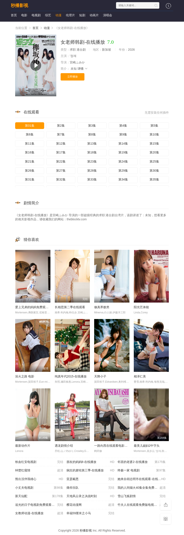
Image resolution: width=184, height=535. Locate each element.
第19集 (123, 152)
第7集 (61, 134)
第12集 (61, 143)
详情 (82, 68)
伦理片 (70, 15)
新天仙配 (39, 496)
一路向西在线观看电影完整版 (114, 445)
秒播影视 (19, 5)
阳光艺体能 (141, 307)
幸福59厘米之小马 (90, 513)
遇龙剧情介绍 (64, 445)
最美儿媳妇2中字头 (147, 445)
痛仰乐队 (90, 488)
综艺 (48, 15)
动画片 (94, 15)
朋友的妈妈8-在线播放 (90, 462)
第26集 (29, 170)
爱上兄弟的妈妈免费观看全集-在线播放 (41, 307)
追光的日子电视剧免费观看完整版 (39, 505)
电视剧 (36, 15)
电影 (24, 15)
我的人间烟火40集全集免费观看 (142, 488)
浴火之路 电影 (24, 376)
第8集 (92, 134)
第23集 (92, 161)
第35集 (154, 179)
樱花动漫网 (90, 505)
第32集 (61, 179)
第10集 (154, 134)
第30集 (154, 170)
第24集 (123, 161)
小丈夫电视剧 (39, 488)
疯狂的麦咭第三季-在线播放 (90, 470)
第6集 (30, 134)
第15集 (154, 143)
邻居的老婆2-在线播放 (142, 462)
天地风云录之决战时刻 (90, 496)
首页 (14, 15)
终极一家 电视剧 (142, 470)
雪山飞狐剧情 (142, 496)
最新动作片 (22, 445)
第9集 (123, 134)
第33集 (92, 179)
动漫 (58, 15)
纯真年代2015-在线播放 (71, 376)
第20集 (154, 152)
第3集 (92, 125)
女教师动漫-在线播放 (39, 513)
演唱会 (107, 15)
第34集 (123, 179)
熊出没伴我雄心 (39, 479)
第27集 (61, 170)
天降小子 (100, 376)
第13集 (92, 143)
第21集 (29, 161)
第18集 (92, 152)
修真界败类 (101, 307)
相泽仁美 (140, 376)
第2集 (61, 125)
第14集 (123, 143)
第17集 (61, 152)
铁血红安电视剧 (39, 462)
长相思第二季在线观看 (70, 307)
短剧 (82, 15)
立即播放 (72, 76)
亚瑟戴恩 (90, 479)
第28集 (92, 170)
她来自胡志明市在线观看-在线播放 (142, 479)
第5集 (154, 125)
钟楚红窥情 (39, 470)
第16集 (29, 152)
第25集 (154, 161)
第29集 (123, 170)
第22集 (61, 161)
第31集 (29, 179)
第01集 (29, 125)
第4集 (123, 125)
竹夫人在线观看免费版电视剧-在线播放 (143, 505)
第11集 (29, 143)
